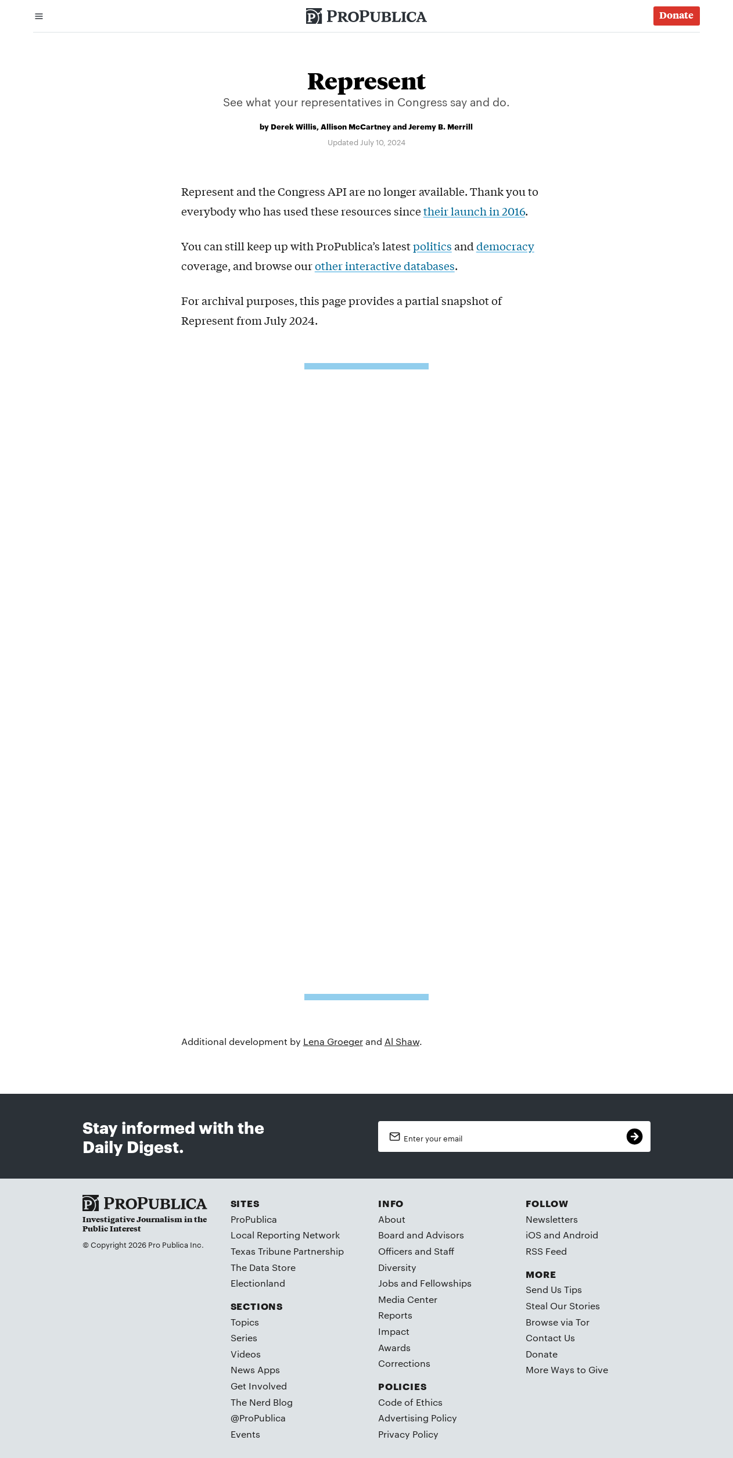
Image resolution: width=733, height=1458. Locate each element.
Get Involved (259, 1386)
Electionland (258, 1283)
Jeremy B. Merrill (440, 126)
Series (244, 1337)
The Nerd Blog (262, 1402)
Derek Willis (294, 126)
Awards (394, 1347)
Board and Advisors (421, 1235)
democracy (505, 245)
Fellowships (446, 1283)
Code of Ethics (410, 1402)
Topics (245, 1322)
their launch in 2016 (474, 210)
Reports (395, 1315)
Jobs (388, 1283)
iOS (533, 1235)
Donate (542, 1354)
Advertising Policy (417, 1418)
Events (245, 1434)
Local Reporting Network (285, 1235)
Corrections (404, 1363)
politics (432, 245)
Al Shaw (402, 1041)
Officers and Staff (416, 1251)
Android (580, 1235)
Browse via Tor (558, 1322)
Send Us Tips (554, 1289)
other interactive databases (385, 265)
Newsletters (552, 1219)
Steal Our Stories (563, 1305)
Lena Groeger (333, 1041)
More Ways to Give (567, 1369)
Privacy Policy (408, 1434)
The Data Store (263, 1267)
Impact (393, 1331)
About (391, 1219)
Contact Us (550, 1337)
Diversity (397, 1267)
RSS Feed (546, 1251)
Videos (246, 1354)
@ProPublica (258, 1418)
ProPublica (254, 1219)
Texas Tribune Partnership (287, 1251)
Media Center (407, 1299)
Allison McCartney (356, 126)
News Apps (255, 1369)
